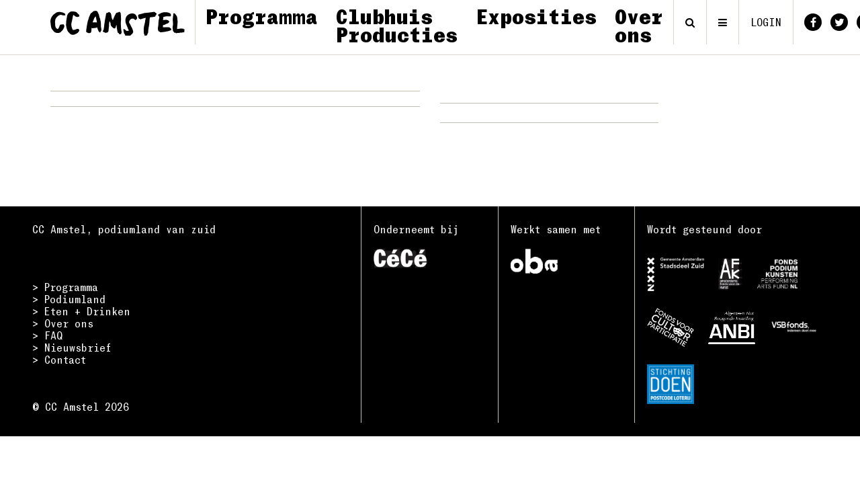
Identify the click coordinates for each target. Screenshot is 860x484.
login (765, 22)
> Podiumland (68, 299)
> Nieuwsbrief (72, 347)
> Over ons (62, 323)
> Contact (59, 360)
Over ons (639, 25)
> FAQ (47, 335)
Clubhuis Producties (397, 25)
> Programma (65, 287)
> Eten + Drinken (81, 311)
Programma (262, 16)
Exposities (536, 16)
